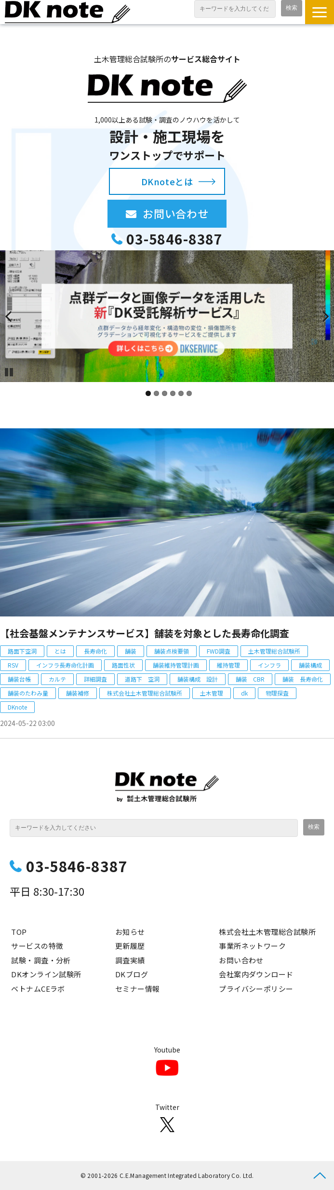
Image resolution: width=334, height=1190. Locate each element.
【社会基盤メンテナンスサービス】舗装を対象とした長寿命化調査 (144, 633)
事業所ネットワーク (252, 946)
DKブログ (131, 974)
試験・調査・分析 (41, 960)
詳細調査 (95, 679)
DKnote (17, 707)
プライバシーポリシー (256, 989)
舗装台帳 (19, 679)
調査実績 (130, 960)
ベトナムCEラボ (38, 989)
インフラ (269, 665)
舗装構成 (310, 665)
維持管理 (228, 665)
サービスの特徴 (37, 946)
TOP (19, 932)
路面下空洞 (22, 651)
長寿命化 (95, 651)
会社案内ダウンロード (256, 974)
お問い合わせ (185, 213)
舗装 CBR (250, 679)
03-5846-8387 (174, 239)
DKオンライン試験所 (46, 974)
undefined (14, 316)
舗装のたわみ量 (28, 693)
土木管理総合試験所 (274, 651)
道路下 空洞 (142, 679)
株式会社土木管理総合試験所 (144, 693)
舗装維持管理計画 (176, 665)
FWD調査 (218, 651)
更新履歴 (130, 946)
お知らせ (130, 932)
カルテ (57, 679)
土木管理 (211, 693)
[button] (319, 12)
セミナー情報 (137, 989)
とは (60, 651)
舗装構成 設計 (197, 679)
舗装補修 (77, 693)
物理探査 (277, 693)
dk (244, 693)
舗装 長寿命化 (302, 679)
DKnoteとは (167, 181)
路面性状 (123, 665)
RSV (13, 665)
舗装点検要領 (171, 651)
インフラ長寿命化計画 (65, 665)
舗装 (130, 651)
